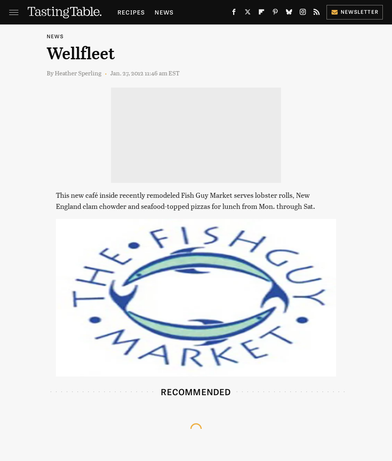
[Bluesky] (289, 13)
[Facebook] (234, 13)
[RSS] (316, 13)
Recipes (131, 12)
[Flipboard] (261, 13)
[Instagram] (303, 13)
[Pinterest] (275, 13)
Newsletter (355, 11)
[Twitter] (248, 13)
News (164, 12)
